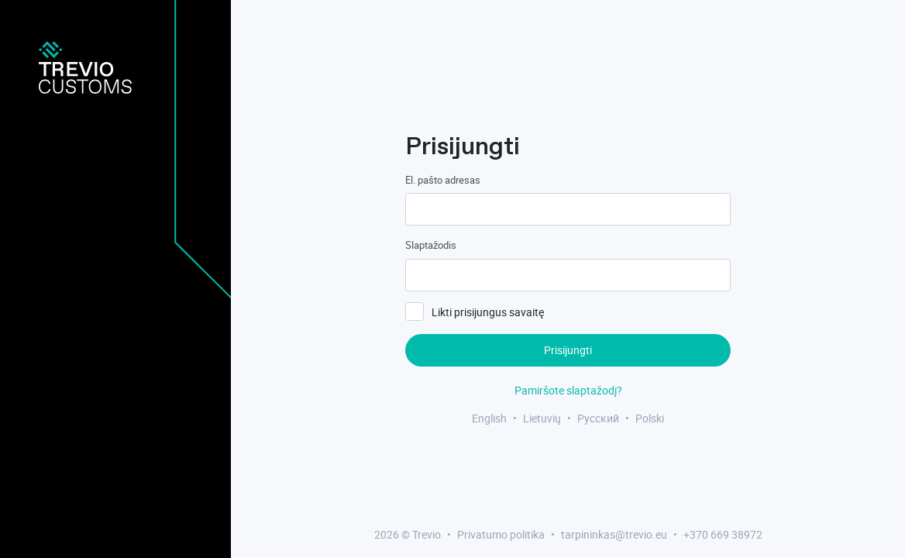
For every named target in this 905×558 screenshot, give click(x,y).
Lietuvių (542, 418)
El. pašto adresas (442, 180)
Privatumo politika (501, 534)
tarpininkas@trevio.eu (614, 534)
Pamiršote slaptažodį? (568, 390)
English (489, 418)
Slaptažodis (430, 245)
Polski (649, 418)
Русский (598, 418)
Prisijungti (568, 350)
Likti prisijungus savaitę (488, 312)
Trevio (426, 534)
